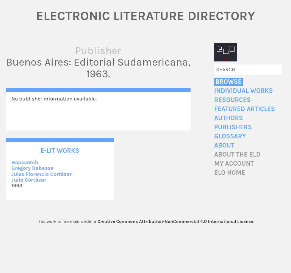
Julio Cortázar (28, 180)
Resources (232, 100)
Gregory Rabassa (32, 168)
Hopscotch (24, 162)
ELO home (229, 172)
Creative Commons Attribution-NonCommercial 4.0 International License (175, 221)
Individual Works (243, 90)
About (224, 145)
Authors (228, 118)
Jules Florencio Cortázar (41, 174)
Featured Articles (244, 109)
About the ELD (237, 154)
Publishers (233, 127)
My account (234, 163)
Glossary (230, 136)
